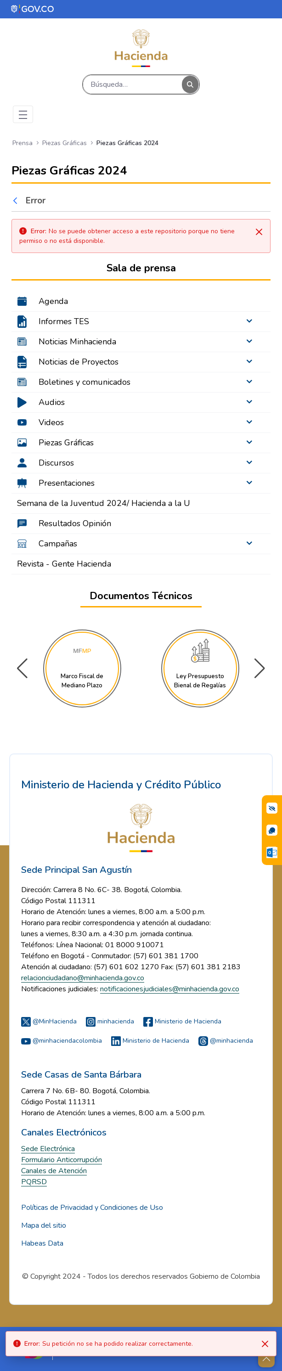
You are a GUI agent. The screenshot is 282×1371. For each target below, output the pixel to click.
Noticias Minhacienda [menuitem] (77, 341)
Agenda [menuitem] (53, 301)
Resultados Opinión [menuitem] (75, 523)
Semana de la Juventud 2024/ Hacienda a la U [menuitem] (103, 503)
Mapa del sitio (43, 1225)
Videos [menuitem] (51, 422)
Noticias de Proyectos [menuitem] (78, 361)
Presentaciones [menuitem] (67, 483)
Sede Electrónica (48, 1149)
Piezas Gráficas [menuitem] (66, 442)
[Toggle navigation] (23, 114)
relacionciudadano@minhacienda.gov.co (82, 978)
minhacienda (110, 1021)
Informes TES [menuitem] (64, 321)
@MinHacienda (49, 1021)
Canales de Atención (54, 1171)
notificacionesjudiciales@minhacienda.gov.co (169, 989)
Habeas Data (42, 1243)
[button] (260, 668)
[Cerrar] (259, 232)
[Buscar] (132, 84)
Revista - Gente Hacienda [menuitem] (64, 563)
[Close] (265, 1344)
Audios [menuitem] (52, 402)
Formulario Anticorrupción (61, 1160)
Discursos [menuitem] (56, 462)
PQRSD (34, 1182)
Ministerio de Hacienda (182, 1021)
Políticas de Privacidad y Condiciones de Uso (92, 1207)
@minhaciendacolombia (61, 1040)
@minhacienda (225, 1040)
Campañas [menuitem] (58, 543)
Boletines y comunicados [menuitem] (84, 382)
